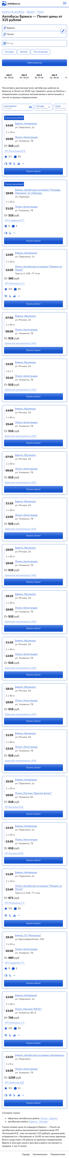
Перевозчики (58, 1154)
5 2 (10, 226)
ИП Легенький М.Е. (15, 151)
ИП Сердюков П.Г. (15, 220)
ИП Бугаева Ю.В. (14, 807)
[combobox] (34, 28)
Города (26, 1154)
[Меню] (64, 3)
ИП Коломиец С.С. (15, 283)
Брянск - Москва (38, 1121)
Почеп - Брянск (49, 1118)
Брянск (31, 11)
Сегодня (9, 51)
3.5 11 (12, 1089)
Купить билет (33, 171)
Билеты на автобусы (13, 11)
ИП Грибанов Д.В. (14, 1082)
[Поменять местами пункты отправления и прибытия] (63, 31)
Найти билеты (34, 62)
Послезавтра (40, 51)
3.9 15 (12, 289)
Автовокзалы (40, 1154)
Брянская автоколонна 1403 (20, 343)
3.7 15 (12, 157)
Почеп (40, 11)
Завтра (23, 51)
